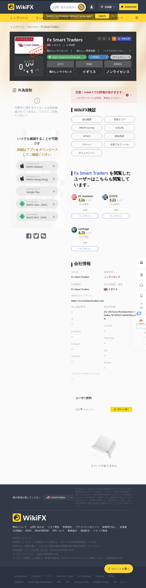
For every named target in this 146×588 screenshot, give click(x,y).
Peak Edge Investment (40, 581)
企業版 (123, 526)
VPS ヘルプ (58, 530)
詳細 (85, 210)
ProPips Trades (101, 581)
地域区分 (85, 530)
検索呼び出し (109, 526)
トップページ (17, 26)
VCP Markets (84, 576)
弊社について (20, 526)
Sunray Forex (81, 581)
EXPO (28, 530)
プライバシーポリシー (87, 526)
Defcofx (100, 576)
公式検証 (17, 530)
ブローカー (32, 26)
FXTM (111, 576)
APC (59, 581)
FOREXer (19, 581)
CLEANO (36, 576)
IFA (115, 581)
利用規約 (67, 526)
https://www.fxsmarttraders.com (87, 301)
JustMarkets (20, 576)
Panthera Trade (64, 576)
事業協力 (72, 530)
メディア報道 (100, 530)
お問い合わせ (37, 526)
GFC (68, 581)
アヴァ (48, 576)
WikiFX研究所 (42, 530)
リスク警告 (53, 526)
